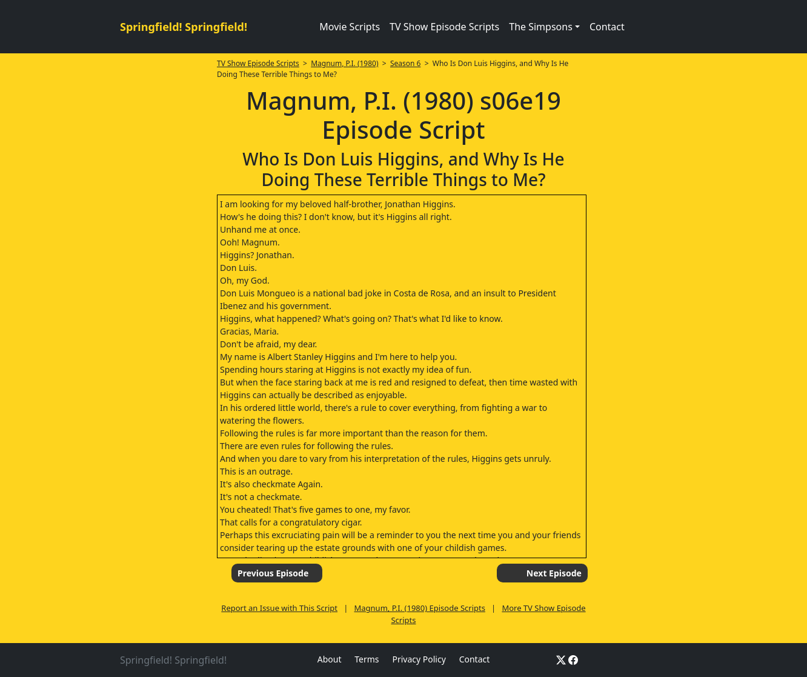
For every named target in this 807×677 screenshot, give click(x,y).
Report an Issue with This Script (279, 607)
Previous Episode (272, 573)
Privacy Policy (418, 659)
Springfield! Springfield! (183, 26)
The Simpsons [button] (541, 26)
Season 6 (405, 63)
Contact (607, 26)
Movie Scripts (349, 26)
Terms (366, 659)
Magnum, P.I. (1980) (344, 63)
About (329, 659)
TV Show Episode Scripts (444, 26)
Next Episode (554, 573)
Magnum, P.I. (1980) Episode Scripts (419, 607)
